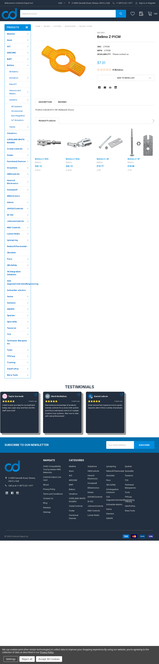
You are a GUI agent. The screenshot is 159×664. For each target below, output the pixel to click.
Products (13, 36)
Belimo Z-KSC (42, 168)
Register (151, 3)
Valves (19, 136)
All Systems (16, 116)
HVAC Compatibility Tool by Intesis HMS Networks (52, 478)
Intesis (18, 211)
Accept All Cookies (49, 659)
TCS (18, 343)
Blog (45, 512)
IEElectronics (13, 205)
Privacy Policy (49, 498)
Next (153, 130)
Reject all (27, 659)
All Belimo (13, 81)
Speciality (18, 331)
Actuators (19, 87)
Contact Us (48, 507)
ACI (18, 55)
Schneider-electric (16, 299)
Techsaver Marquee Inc (17, 351)
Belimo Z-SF (134, 168)
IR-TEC (18, 224)
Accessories (17, 120)
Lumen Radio (18, 243)
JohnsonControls (18, 230)
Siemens (18, 312)
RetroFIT (13, 93)
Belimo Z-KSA (73, 168)
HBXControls (18, 183)
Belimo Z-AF (103, 168)
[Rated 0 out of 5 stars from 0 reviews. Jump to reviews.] (110, 79)
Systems (18, 109)
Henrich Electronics (18, 191)
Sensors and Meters (19, 101)
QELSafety (18, 274)
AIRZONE (18, 62)
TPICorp (18, 365)
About (46, 494)
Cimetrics (12, 142)
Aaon (18, 49)
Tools (18, 359)
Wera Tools (18, 384)
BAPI (18, 68)
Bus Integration (18, 125)
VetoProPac (18, 378)
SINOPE (18, 318)
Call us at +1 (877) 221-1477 (20, 495)
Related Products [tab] (47, 130)
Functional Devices (18, 170)
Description (45, 111)
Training (18, 371)
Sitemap (47, 521)
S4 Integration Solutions (14, 282)
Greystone (18, 177)
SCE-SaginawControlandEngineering (19, 291)
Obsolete (11, 262)
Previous (147, 130)
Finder (18, 164)
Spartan (18, 324)
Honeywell (18, 199)
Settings (11, 659)
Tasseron (18, 337)
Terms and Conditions (53, 503)
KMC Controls (18, 237)
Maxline (18, 43)
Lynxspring (18, 249)
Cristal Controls (18, 158)
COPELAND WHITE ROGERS (18, 150)
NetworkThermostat (18, 255)
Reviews (62, 111)
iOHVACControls (18, 218)
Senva (18, 305)
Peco (18, 268)
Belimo (17, 74)
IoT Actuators (17, 129)
